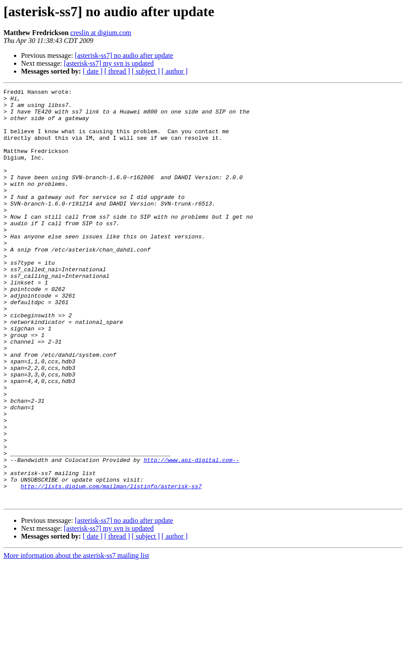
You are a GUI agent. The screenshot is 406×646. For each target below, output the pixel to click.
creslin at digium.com (101, 32)
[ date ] (92, 71)
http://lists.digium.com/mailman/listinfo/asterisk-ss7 (111, 566)
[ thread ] (117, 71)
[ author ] (175, 71)
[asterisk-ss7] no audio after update (124, 55)
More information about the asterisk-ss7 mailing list (76, 638)
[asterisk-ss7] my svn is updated (109, 63)
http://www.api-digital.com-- (191, 535)
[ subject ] (146, 71)
